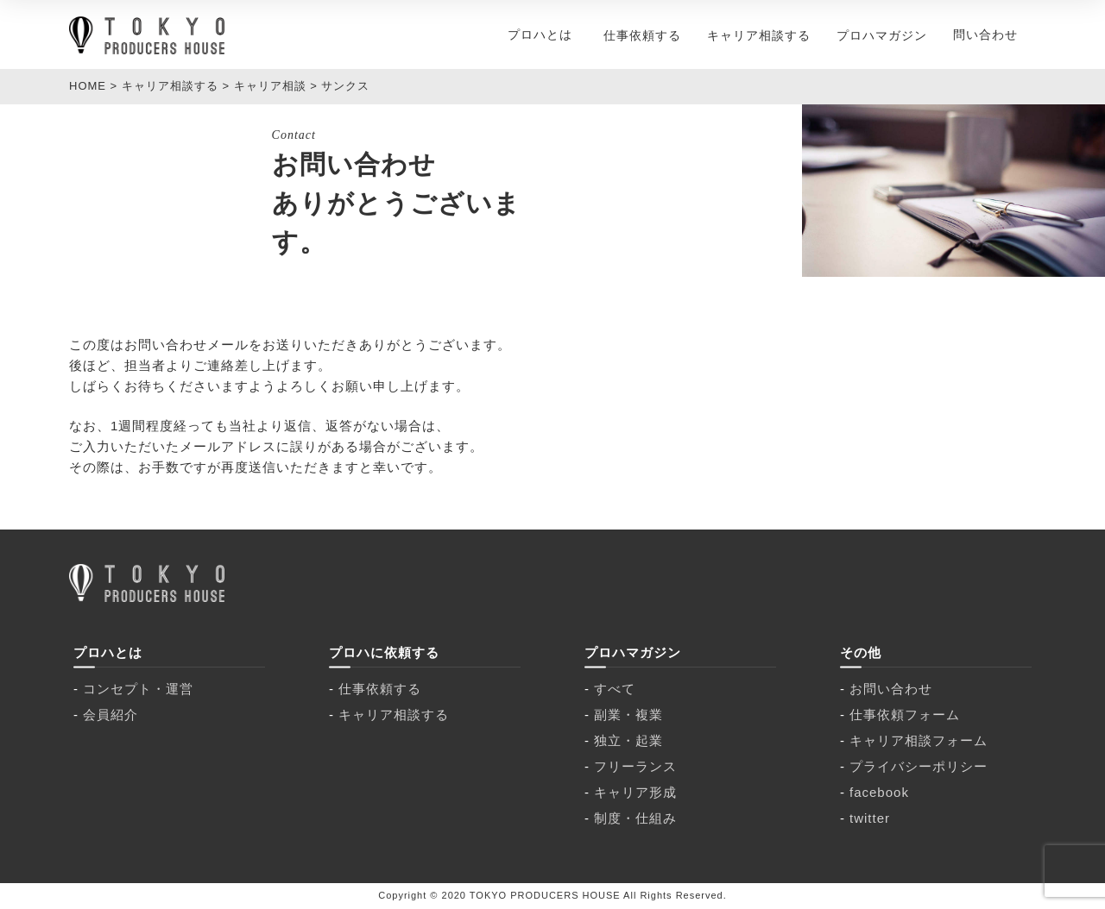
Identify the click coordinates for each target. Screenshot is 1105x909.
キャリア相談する (759, 35)
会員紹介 (110, 714)
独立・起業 (628, 740)
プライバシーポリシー (918, 766)
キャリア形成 (635, 792)
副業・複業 (628, 714)
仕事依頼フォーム (904, 714)
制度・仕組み (635, 818)
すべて (614, 688)
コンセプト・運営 (138, 688)
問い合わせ (985, 34)
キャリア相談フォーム (918, 740)
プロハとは (540, 34)
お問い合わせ (890, 688)
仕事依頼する (642, 35)
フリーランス (635, 766)
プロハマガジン (882, 35)
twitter (869, 818)
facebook (879, 792)
